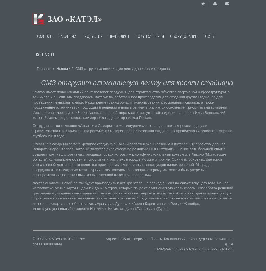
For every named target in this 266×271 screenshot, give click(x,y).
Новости (63, 68)
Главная (43, 68)
